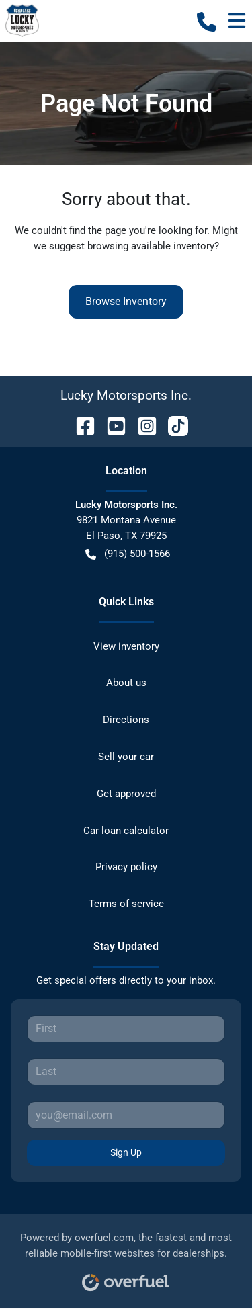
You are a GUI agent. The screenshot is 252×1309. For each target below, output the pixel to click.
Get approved (126, 794)
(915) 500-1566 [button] (127, 554)
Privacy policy (126, 867)
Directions (126, 720)
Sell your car (126, 757)
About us (126, 683)
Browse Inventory (126, 301)
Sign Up (126, 1152)
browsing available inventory (150, 246)
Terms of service (126, 904)
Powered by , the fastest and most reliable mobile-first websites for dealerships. (126, 1257)
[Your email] (126, 1114)
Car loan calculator (126, 831)
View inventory (126, 646)
